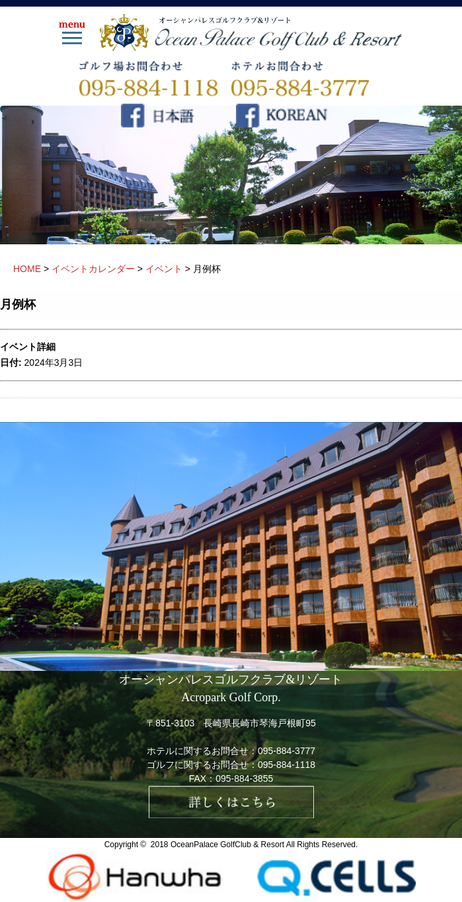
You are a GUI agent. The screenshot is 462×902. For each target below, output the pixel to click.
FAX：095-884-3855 (231, 778)
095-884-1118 (286, 764)
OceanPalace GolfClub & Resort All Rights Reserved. (264, 844)
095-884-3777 (286, 751)
